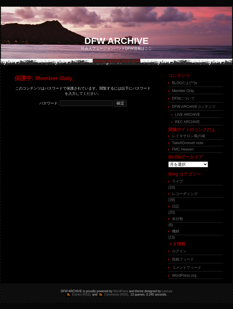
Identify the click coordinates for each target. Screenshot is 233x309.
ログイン (179, 251)
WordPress (120, 291)
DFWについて (183, 98)
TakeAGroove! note (187, 143)
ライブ (177, 181)
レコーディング (185, 194)
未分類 (177, 219)
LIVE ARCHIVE (187, 114)
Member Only (183, 91)
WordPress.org (184, 275)
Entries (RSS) (81, 294)
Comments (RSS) (116, 294)
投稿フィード (183, 259)
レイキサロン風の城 (188, 136)
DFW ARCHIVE (116, 41)
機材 (175, 231)
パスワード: (76, 103)
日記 (175, 206)
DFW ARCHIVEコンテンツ (194, 107)
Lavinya (167, 291)
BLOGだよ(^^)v (184, 83)
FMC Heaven (183, 149)
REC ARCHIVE (187, 122)
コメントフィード (186, 267)
